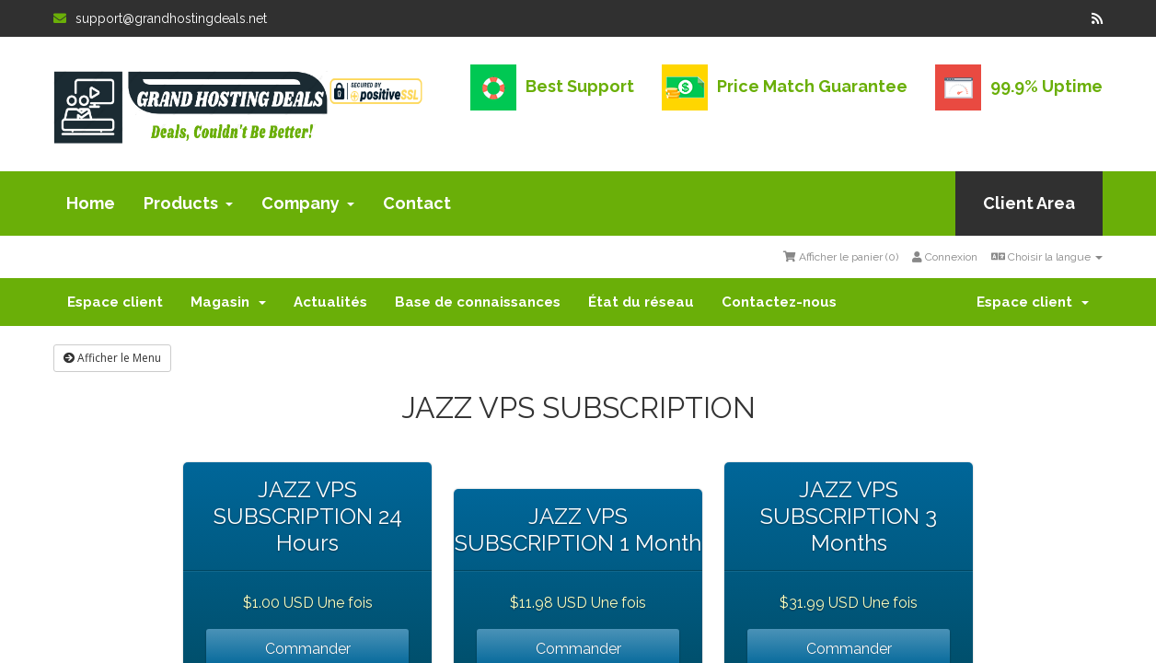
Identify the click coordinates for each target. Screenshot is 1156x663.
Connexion (944, 256)
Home (90, 203)
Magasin (228, 302)
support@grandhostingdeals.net (160, 18)
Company (307, 203)
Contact (417, 203)
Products (188, 203)
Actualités (330, 302)
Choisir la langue (1047, 256)
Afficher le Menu (112, 358)
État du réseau (641, 302)
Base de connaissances (478, 302)
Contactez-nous (779, 302)
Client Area (1029, 203)
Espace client (115, 302)
